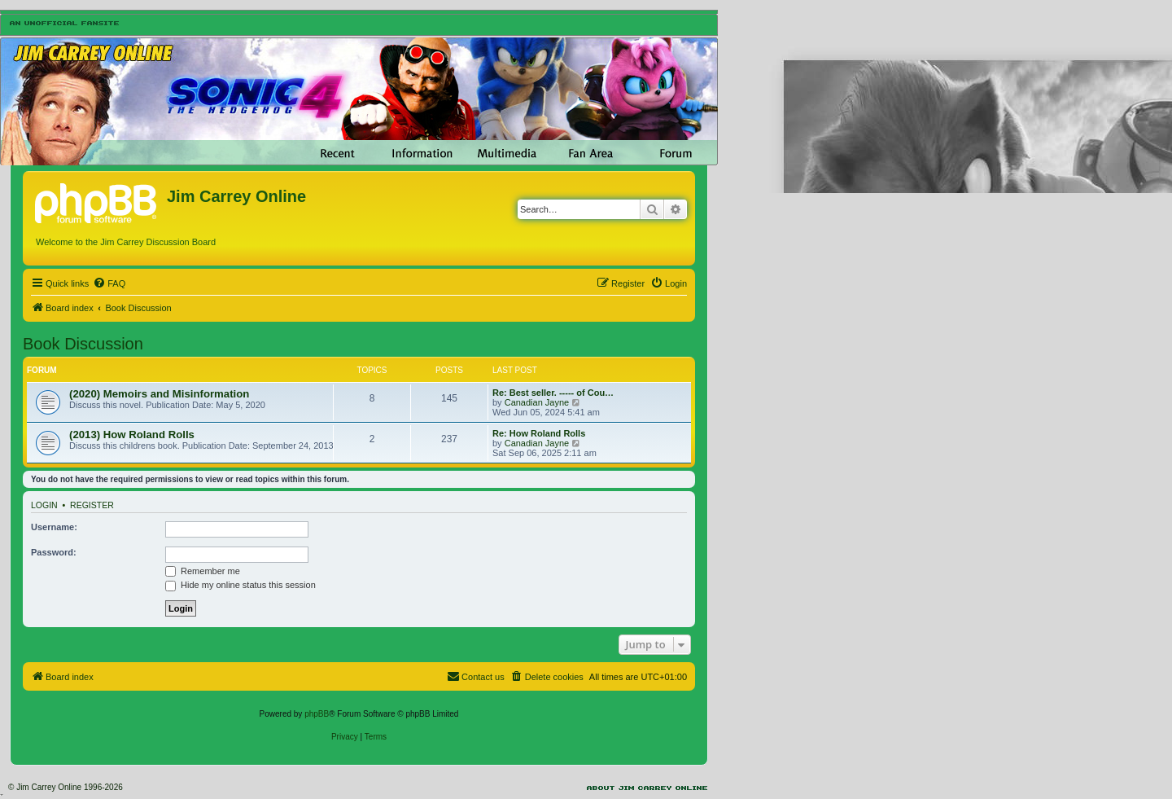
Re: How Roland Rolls (538, 433)
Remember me (202, 571)
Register (92, 505)
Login (44, 505)
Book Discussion (83, 344)
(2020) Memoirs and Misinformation (159, 394)
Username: (54, 527)
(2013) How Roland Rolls (132, 434)
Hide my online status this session (240, 585)
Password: (54, 552)
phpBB (316, 713)
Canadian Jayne (537, 402)
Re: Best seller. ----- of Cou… (553, 392)
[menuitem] (109, 283)
